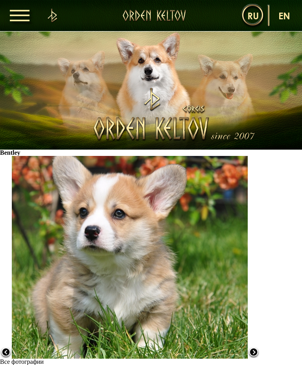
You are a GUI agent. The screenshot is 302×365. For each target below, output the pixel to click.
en (284, 15)
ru (253, 15)
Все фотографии (22, 361)
